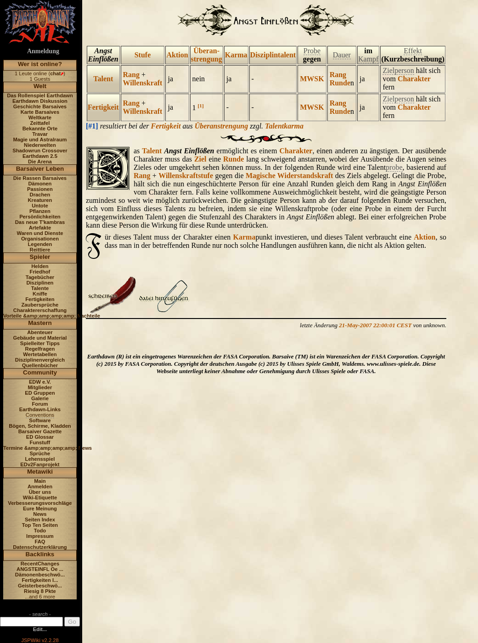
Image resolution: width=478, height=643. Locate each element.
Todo (40, 530)
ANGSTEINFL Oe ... (40, 569)
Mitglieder (40, 387)
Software (40, 420)
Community (40, 372)
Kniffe (40, 293)
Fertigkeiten (39, 299)
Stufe (143, 55)
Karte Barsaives (40, 112)
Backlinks (40, 554)
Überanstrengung (221, 126)
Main (39, 481)
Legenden (40, 244)
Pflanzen (40, 211)
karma (294, 126)
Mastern (40, 322)
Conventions (40, 415)
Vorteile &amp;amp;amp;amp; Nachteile (51, 316)
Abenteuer (39, 332)
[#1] (92, 126)
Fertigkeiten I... (40, 580)
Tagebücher (40, 277)
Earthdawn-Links (40, 409)
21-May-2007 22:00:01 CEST (375, 325)
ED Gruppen (40, 393)
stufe (205, 175)
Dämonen (39, 183)
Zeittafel (40, 123)
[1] (201, 105)
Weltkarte (39, 117)
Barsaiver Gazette (40, 431)
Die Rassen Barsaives (40, 178)
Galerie (40, 398)
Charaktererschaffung (40, 310)
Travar (40, 134)
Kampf (368, 59)
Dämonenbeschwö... (40, 574)
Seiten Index (40, 519)
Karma (236, 55)
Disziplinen (39, 282)
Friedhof (40, 271)
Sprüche (40, 453)
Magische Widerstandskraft (289, 175)
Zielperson (398, 70)
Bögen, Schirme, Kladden (40, 426)
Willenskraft (143, 83)
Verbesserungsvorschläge (40, 503)
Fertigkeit (103, 107)
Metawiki (40, 471)
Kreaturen (40, 200)
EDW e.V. (40, 382)
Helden (39, 266)
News (39, 514)
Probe (312, 51)
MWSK (312, 79)
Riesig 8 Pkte (40, 591)
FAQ (39, 541)
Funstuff (40, 442)
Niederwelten (40, 145)
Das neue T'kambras (40, 222)
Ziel (200, 159)
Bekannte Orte (39, 128)
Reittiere (40, 249)
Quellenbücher (40, 365)
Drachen (40, 194)
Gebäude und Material (40, 338)
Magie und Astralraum (40, 139)
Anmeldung (43, 51)
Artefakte (40, 227)
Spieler (40, 256)
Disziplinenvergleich (40, 360)
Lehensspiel (40, 459)
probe (394, 167)
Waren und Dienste (40, 233)
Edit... (40, 629)
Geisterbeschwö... (40, 585)
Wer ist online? (40, 64)
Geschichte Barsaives (40, 106)
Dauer (342, 55)
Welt (40, 86)
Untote (40, 205)
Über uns (40, 492)
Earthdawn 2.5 (39, 156)
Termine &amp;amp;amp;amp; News (47, 448)
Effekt (413, 51)
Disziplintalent (273, 55)
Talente (40, 288)
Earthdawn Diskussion (39, 101)
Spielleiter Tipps (40, 343)
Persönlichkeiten (40, 216)
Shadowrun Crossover (39, 150)
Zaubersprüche (40, 305)
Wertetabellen (39, 354)
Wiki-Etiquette (40, 497)
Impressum (40, 536)
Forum (40, 404)
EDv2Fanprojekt (39, 464)
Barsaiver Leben (40, 168)
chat (55, 73)
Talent (103, 79)
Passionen (40, 189)
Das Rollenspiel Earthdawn (40, 95)
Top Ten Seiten (40, 525)
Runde (340, 83)
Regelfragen (40, 349)
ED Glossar (40, 437)
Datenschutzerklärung (40, 547)
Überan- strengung (206, 55)
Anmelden (40, 486)
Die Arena (40, 161)
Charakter (414, 79)
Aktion (177, 55)
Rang (131, 74)
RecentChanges (40, 563)
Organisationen (40, 238)
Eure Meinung (40, 508)
